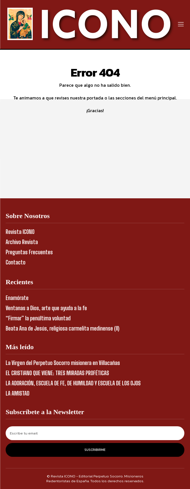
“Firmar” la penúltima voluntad (38, 318)
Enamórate (17, 297)
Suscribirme (95, 449)
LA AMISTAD (17, 393)
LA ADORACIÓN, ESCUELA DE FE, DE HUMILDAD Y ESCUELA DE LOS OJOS (73, 383)
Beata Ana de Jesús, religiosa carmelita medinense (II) (62, 328)
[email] (95, 433)
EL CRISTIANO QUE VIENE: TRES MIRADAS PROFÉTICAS (57, 373)
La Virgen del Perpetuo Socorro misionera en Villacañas (63, 362)
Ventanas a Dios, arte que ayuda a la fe (46, 308)
